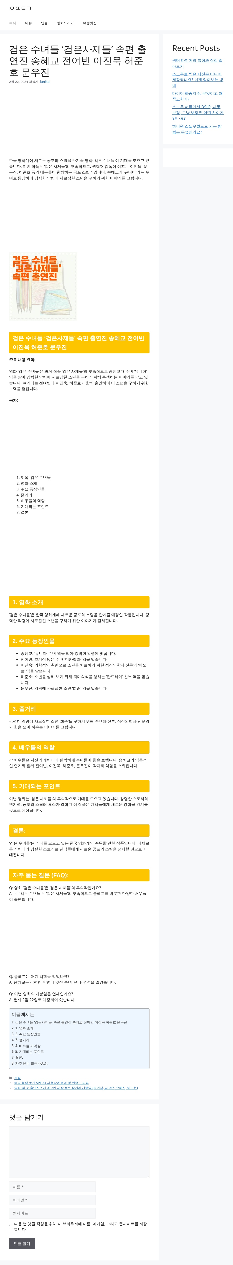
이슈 (28, 22)
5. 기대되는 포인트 (29, 1051)
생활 (17, 1078)
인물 (44, 22)
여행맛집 (90, 22)
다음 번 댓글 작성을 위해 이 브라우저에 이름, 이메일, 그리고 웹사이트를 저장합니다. (80, 1226)
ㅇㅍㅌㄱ (20, 8)
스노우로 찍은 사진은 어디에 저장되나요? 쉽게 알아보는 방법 (197, 79)
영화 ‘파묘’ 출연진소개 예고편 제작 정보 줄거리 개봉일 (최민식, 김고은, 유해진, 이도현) (76, 1088)
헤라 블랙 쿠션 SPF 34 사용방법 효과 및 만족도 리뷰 (51, 1083)
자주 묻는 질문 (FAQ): (31, 1063)
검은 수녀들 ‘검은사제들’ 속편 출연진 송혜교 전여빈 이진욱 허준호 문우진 (71, 1022)
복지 (12, 22)
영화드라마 (65, 22)
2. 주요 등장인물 (28, 1034)
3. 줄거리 (22, 1040)
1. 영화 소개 (24, 1028)
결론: (19, 1057)
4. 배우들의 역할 (28, 1045)
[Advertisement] (79, 124)
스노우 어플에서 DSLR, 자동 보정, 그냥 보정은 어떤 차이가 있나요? (198, 112)
